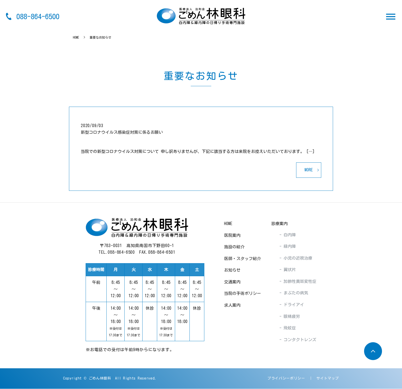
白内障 (289, 235)
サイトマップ (327, 378)
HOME (76, 37)
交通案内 (232, 282)
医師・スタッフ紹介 (242, 259)
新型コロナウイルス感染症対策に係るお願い (122, 132)
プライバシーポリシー (286, 378)
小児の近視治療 (297, 258)
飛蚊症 (289, 328)
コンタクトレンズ (299, 340)
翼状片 (289, 270)
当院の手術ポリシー (242, 294)
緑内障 (289, 246)
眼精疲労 (291, 317)
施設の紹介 (234, 247)
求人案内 (232, 305)
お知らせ (232, 270)
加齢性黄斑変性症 (299, 282)
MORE (309, 170)
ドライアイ (293, 305)
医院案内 (232, 235)
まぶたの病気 (295, 293)
